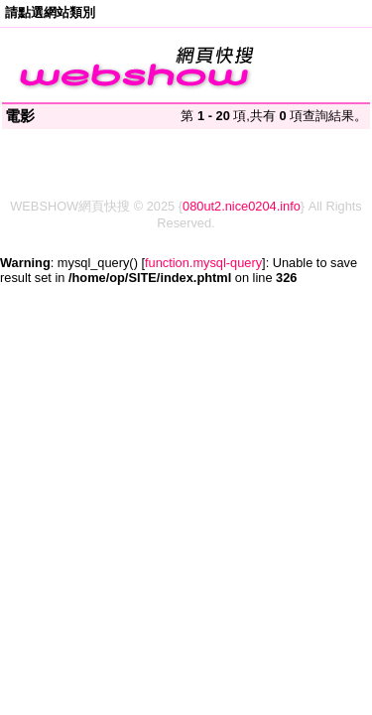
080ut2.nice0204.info (242, 206)
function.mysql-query (203, 262)
